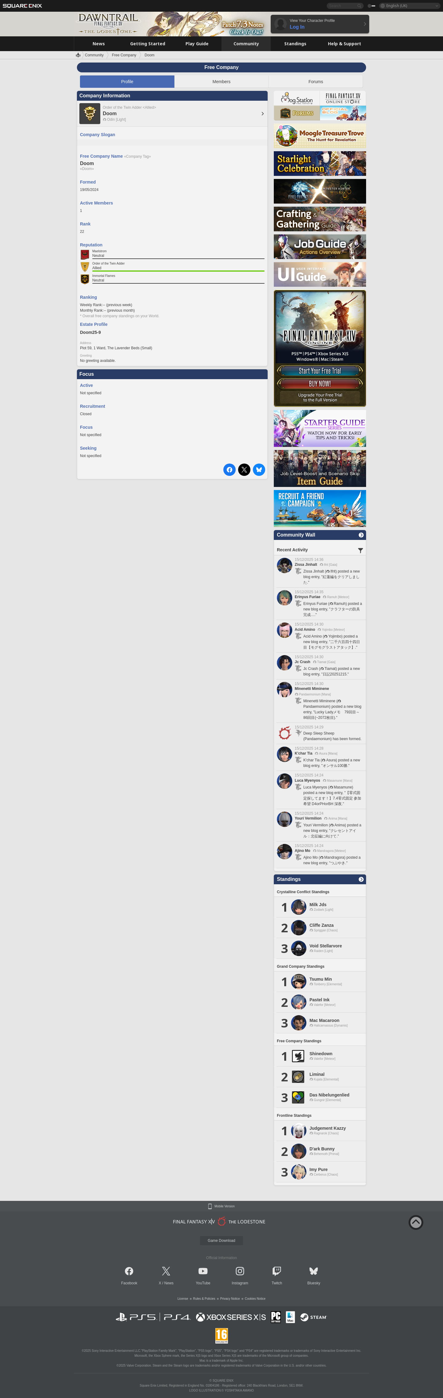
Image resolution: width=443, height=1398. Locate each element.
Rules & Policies (204, 1298)
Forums (316, 81)
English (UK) (396, 5)
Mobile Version (224, 1206)
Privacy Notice (230, 1298)
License (183, 1298)
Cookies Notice (255, 1298)
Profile (127, 81)
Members (221, 81)
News (169, 1283)
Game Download (221, 1240)
